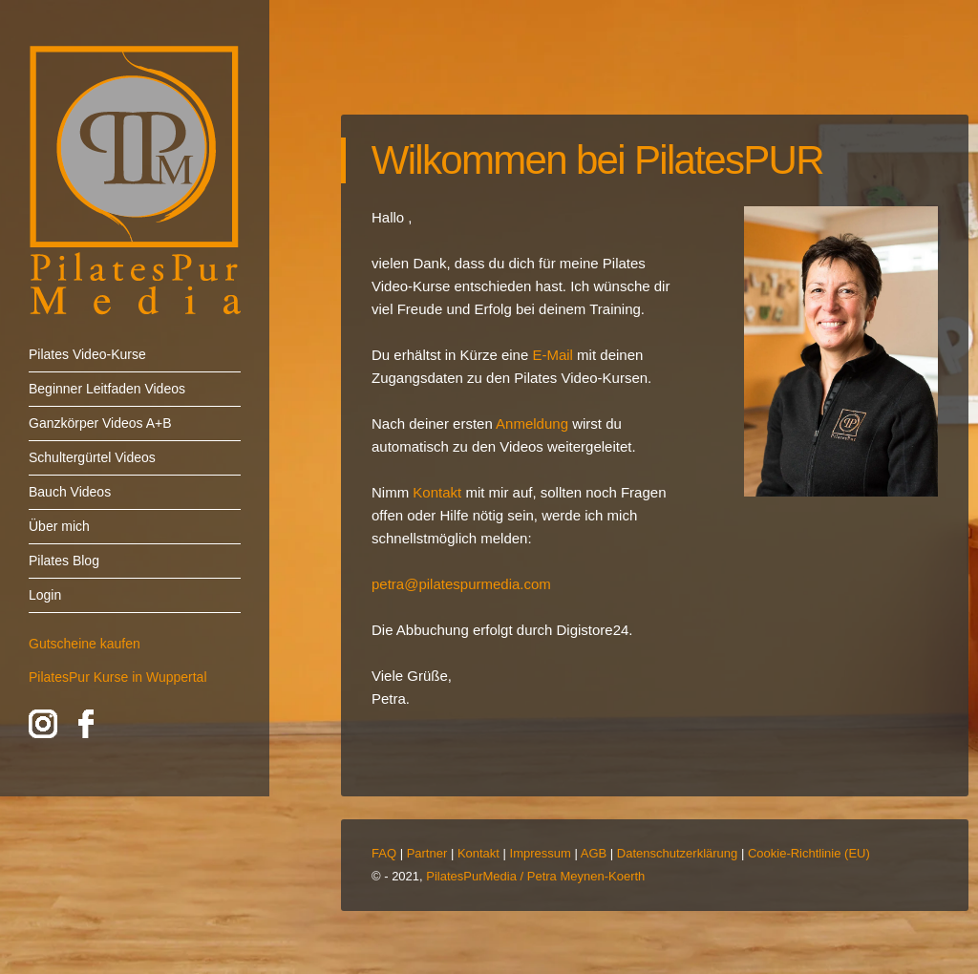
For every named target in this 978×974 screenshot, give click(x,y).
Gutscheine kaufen (84, 643)
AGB (593, 853)
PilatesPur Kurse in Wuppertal (118, 677)
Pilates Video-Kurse (87, 354)
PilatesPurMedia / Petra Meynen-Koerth (535, 876)
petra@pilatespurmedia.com (461, 584)
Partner (427, 853)
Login (45, 595)
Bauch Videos (70, 491)
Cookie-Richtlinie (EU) (809, 853)
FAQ (384, 853)
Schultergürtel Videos (92, 457)
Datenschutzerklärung (677, 853)
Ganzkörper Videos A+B (100, 423)
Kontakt (478, 853)
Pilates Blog (64, 560)
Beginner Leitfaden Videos (107, 388)
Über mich (59, 526)
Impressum (540, 853)
